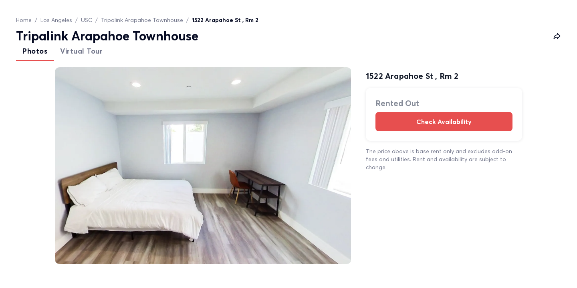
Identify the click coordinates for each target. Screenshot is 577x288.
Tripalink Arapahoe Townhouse (142, 20)
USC (86, 20)
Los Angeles (56, 20)
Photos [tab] (34, 51)
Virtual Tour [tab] (81, 51)
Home (24, 20)
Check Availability (443, 121)
